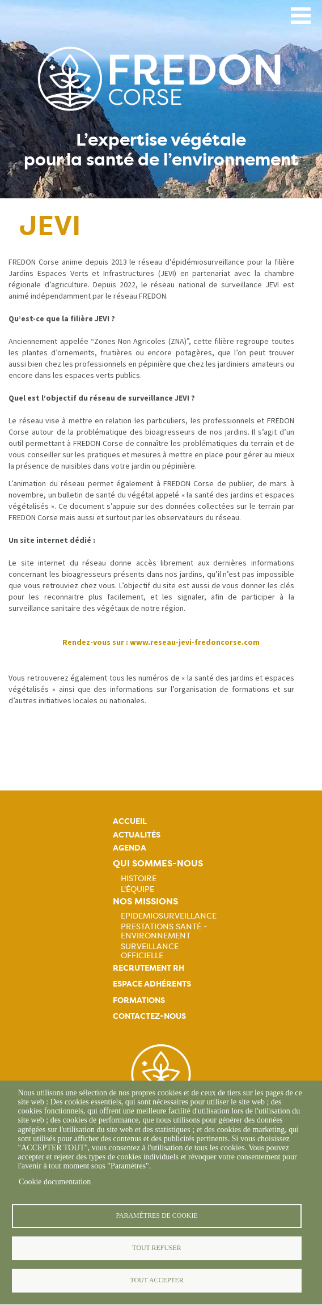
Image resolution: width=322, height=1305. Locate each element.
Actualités (136, 835)
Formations (139, 1000)
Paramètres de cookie (156, 1215)
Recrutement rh (148, 968)
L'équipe (137, 889)
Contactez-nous (149, 1016)
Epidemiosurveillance (169, 916)
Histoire (138, 878)
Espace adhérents (152, 984)
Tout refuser (156, 1248)
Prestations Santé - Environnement (164, 931)
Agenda (129, 848)
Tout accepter (156, 1280)
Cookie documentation (55, 1182)
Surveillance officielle (150, 950)
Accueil (130, 821)
